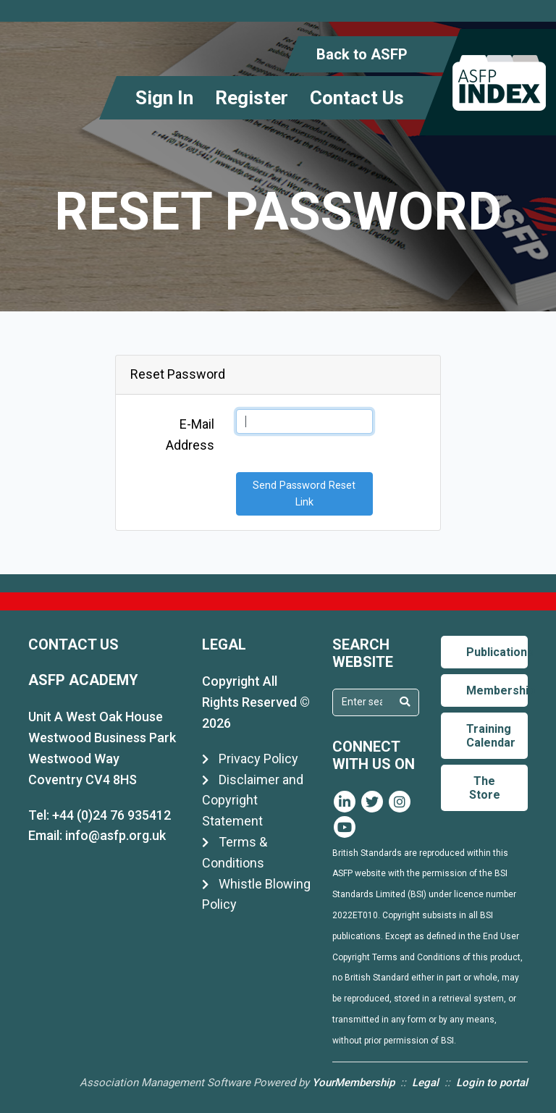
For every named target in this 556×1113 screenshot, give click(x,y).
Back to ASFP (362, 54)
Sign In (164, 98)
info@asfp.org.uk (115, 835)
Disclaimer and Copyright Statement (252, 800)
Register (251, 98)
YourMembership (353, 1082)
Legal (425, 1082)
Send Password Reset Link (304, 493)
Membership (497, 690)
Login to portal (492, 1082)
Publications (497, 652)
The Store (484, 788)
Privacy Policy (250, 758)
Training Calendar (490, 735)
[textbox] (362, 701)
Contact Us (357, 98)
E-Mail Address (190, 434)
